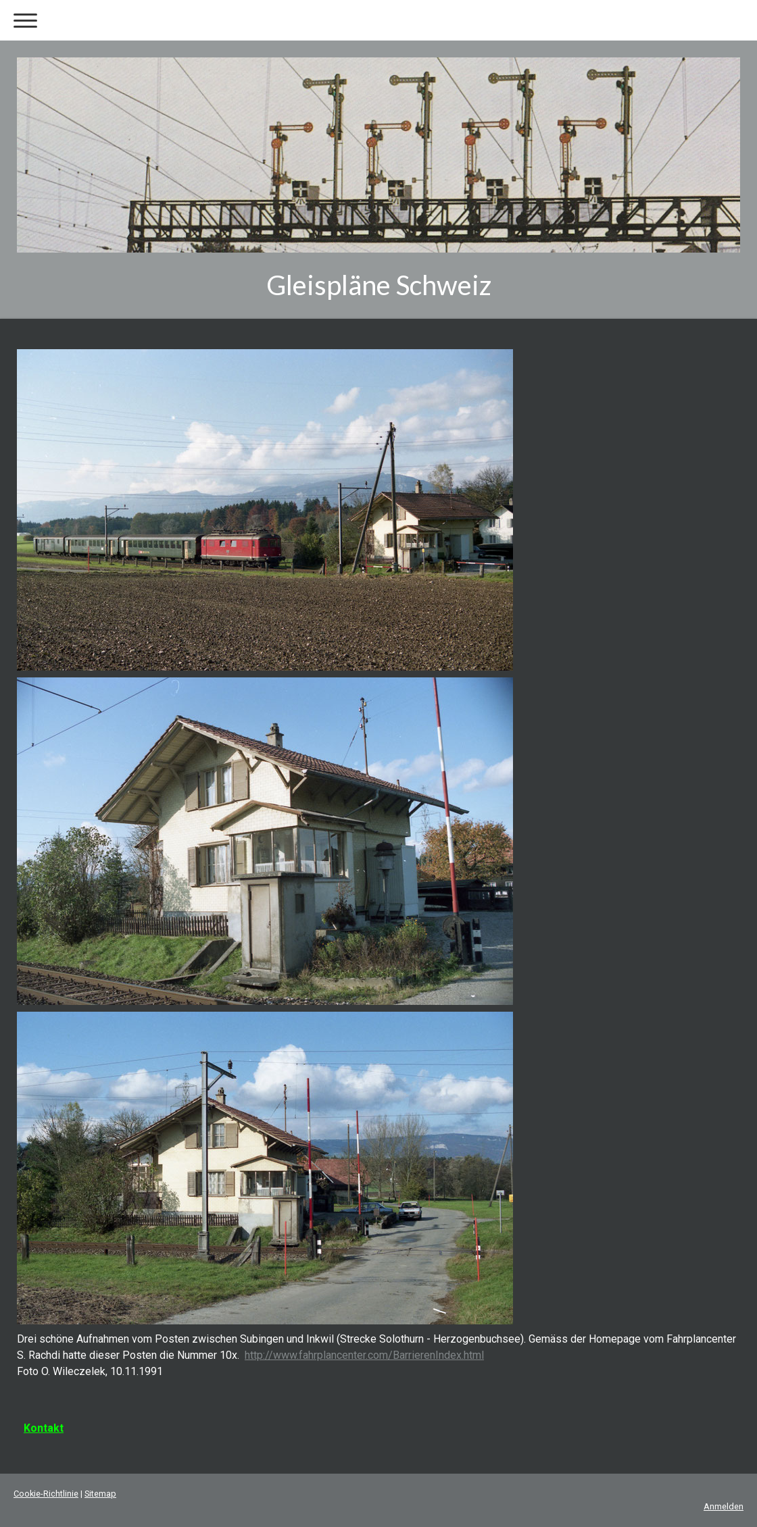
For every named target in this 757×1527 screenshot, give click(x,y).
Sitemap (100, 1494)
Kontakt (44, 1428)
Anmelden (723, 1506)
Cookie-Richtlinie (46, 1494)
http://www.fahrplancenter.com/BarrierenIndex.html (364, 1355)
